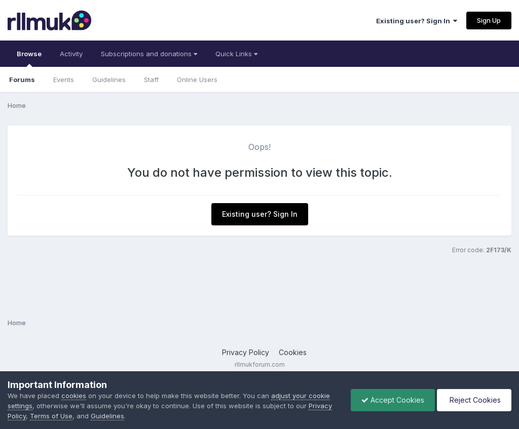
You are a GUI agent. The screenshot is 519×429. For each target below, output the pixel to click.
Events (63, 79)
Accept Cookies (392, 400)
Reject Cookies (474, 400)
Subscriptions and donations (149, 54)
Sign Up (489, 20)
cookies (73, 396)
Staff (151, 79)
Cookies (293, 352)
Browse (29, 58)
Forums (22, 79)
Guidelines (109, 79)
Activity (71, 54)
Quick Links (236, 54)
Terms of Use (51, 416)
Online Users (197, 79)
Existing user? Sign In (416, 21)
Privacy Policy (245, 352)
